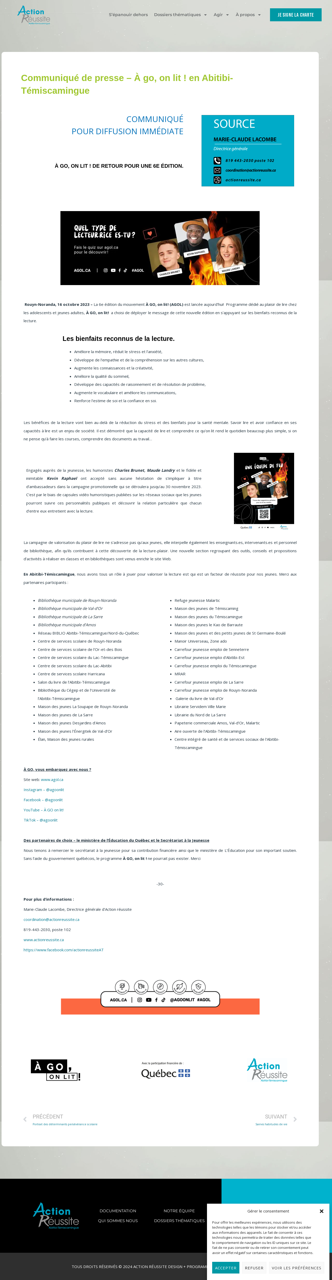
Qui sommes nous (118, 1220)
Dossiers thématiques (181, 15)
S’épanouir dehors (128, 14)
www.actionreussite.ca (44, 939)
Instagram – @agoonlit (44, 789)
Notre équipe (179, 1210)
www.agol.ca (52, 779)
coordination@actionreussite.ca (51, 919)
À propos (248, 15)
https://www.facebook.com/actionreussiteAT (64, 949)
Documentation (118, 1210)
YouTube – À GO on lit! (44, 809)
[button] (321, 1236)
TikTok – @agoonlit (41, 820)
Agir (222, 15)
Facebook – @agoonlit (43, 799)
